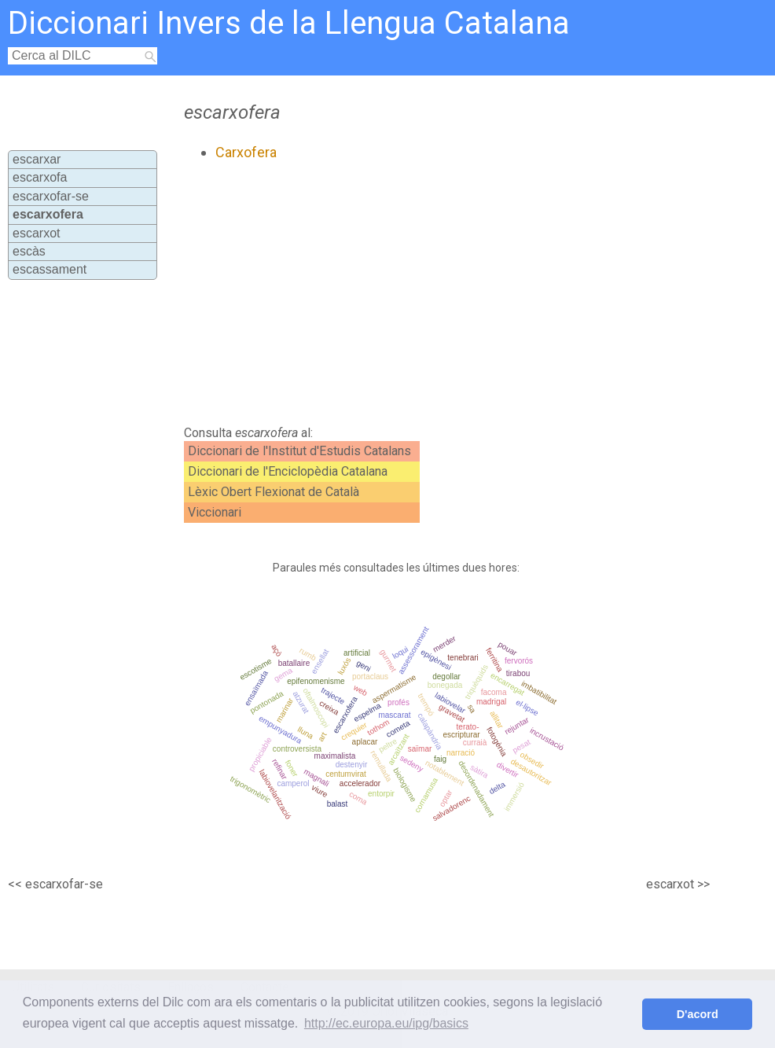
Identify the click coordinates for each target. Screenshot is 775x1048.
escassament (49, 269)
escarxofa (40, 177)
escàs (29, 251)
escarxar (37, 159)
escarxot (36, 233)
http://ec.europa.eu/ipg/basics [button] (386, 1023)
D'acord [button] (697, 1014)
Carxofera (246, 152)
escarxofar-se (51, 196)
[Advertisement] (393, 293)
